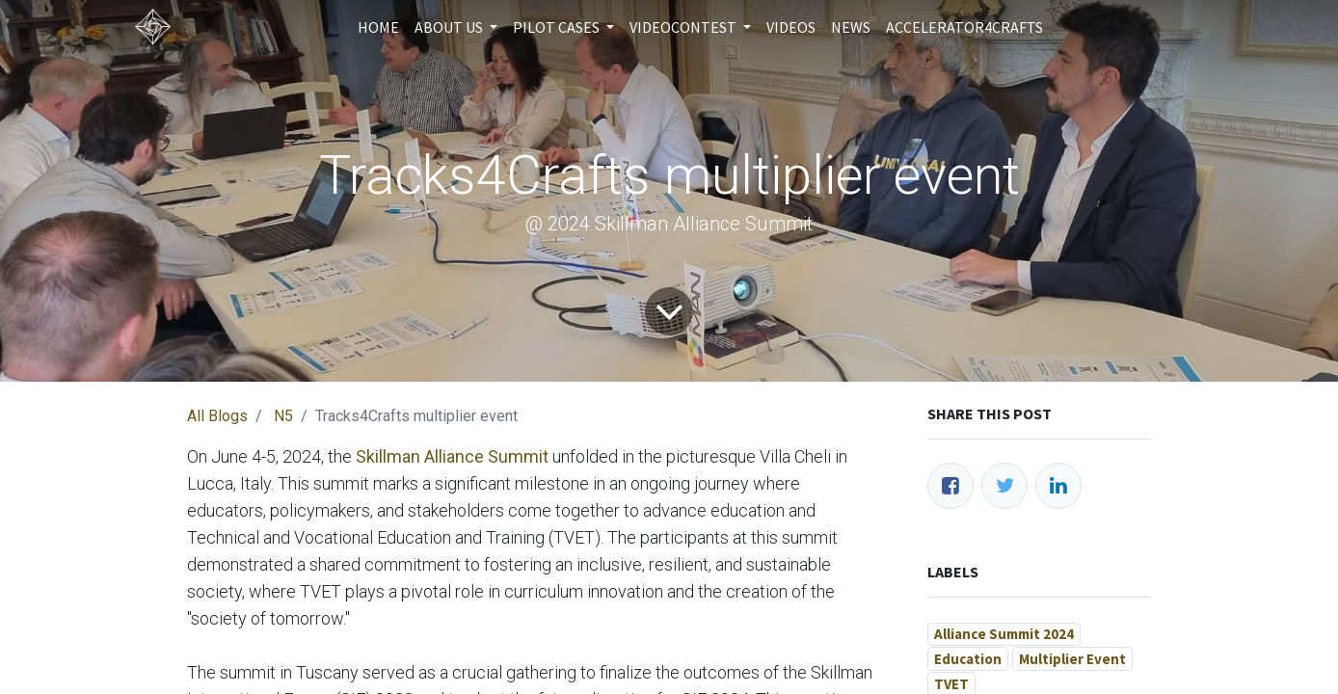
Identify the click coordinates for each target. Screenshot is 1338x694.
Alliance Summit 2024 (1004, 634)
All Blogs (217, 416)
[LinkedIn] (1058, 486)
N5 (283, 416)
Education (968, 659)
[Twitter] (1004, 486)
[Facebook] (950, 486)
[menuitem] (378, 27)
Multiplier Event (1072, 659)
